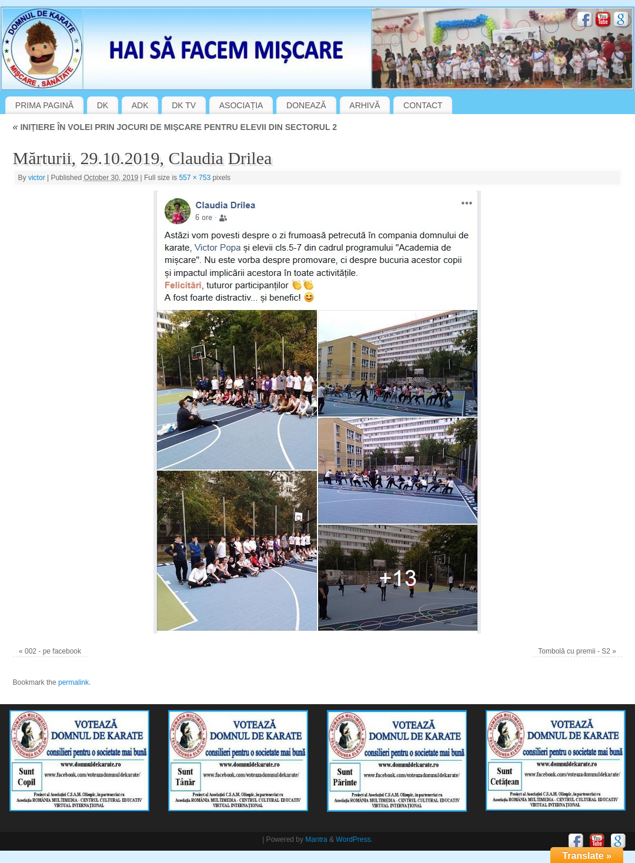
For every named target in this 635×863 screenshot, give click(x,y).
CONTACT (423, 105)
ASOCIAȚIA (241, 105)
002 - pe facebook (53, 651)
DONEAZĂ (306, 105)
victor (36, 178)
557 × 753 (194, 178)
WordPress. (354, 839)
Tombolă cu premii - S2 (574, 651)
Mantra (316, 839)
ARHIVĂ (364, 105)
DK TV (184, 105)
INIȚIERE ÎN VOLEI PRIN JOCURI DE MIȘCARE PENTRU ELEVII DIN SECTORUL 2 (175, 127)
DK (102, 105)
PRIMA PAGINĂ (44, 105)
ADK (140, 105)
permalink (73, 682)
